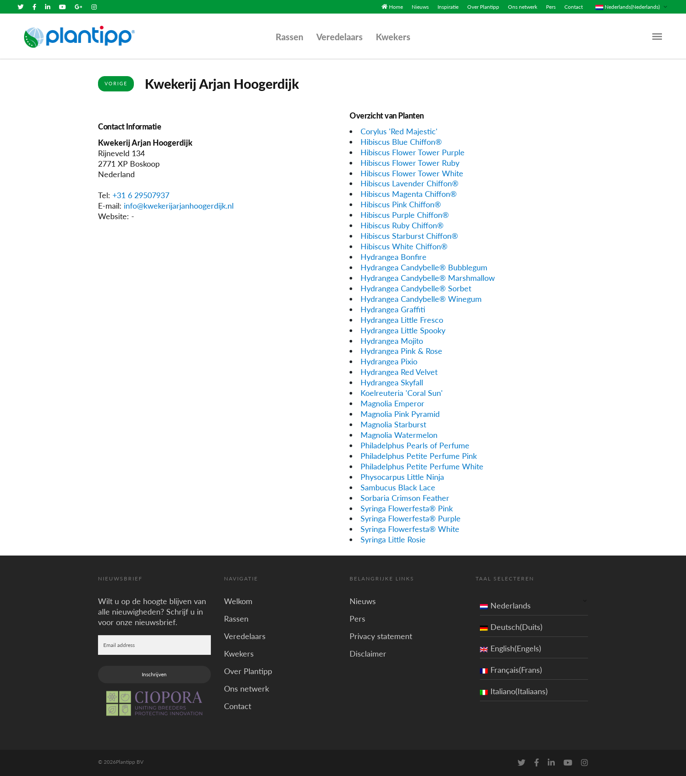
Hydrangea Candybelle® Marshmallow (427, 278)
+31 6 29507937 (140, 195)
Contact (573, 6)
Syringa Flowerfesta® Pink (406, 508)
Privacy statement (381, 636)
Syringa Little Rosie (393, 539)
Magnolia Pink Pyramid (400, 414)
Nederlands (505, 605)
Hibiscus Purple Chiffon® (404, 215)
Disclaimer (368, 653)
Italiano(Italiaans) (514, 691)
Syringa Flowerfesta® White (409, 529)
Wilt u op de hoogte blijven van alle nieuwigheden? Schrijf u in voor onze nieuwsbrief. (152, 611)
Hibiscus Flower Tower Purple (412, 152)
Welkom (238, 601)
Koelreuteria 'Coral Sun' (401, 393)
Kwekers (393, 36)
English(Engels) (510, 648)
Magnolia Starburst (393, 424)
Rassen (289, 36)
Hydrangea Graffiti (392, 309)
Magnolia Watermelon (399, 435)
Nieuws (420, 7)
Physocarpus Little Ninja (402, 477)
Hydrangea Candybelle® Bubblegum (423, 267)
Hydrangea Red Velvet (399, 372)
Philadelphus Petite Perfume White (421, 466)
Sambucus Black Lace (397, 487)
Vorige (116, 83)
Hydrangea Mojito (391, 340)
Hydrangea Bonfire (393, 257)
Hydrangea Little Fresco (401, 319)
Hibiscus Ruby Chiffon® (402, 225)
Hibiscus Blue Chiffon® (401, 142)
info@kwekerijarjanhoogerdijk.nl (179, 205)
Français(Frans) (511, 670)
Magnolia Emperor (392, 403)
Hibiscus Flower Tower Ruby (409, 162)
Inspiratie (448, 7)
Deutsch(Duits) (511, 627)
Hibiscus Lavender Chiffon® (409, 183)
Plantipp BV (130, 762)
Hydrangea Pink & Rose (401, 351)
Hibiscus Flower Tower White (411, 173)
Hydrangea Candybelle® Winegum (421, 299)
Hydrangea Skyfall (391, 382)
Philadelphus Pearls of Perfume (414, 445)
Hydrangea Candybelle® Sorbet (415, 288)
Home (396, 7)
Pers (551, 6)
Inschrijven (154, 674)
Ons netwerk (522, 6)
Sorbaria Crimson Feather (404, 497)
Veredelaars (339, 36)
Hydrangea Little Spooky (402, 330)
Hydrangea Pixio (388, 361)
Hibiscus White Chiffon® (404, 246)
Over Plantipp (483, 6)
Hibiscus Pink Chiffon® (400, 204)
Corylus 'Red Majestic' (399, 131)
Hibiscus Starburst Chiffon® (409, 236)
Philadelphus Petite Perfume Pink (418, 456)
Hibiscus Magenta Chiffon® (408, 194)
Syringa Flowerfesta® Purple (410, 518)
